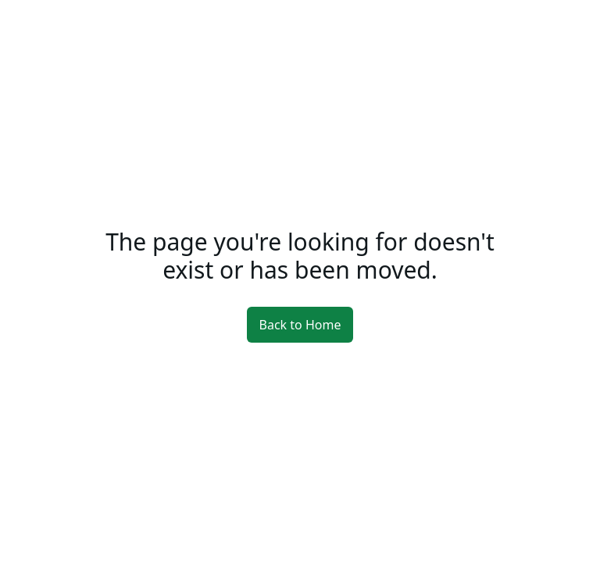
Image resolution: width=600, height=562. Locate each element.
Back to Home (300, 324)
